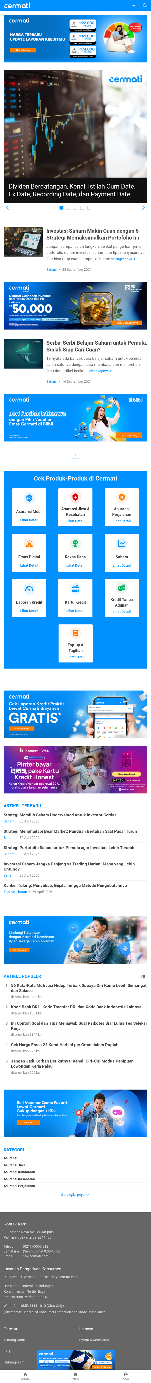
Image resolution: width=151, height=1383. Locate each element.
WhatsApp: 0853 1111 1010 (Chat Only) (34, 1306)
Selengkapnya (75, 1194)
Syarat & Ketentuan (94, 1340)
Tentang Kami (14, 1340)
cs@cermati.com (36, 1256)
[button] (8, 207)
